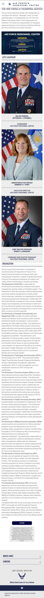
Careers (6, 561)
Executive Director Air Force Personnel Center (22, 192)
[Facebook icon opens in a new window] (22, 588)
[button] (3, 4)
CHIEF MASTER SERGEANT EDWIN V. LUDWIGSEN (22, 250)
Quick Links (8, 556)
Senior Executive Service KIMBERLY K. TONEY (22, 184)
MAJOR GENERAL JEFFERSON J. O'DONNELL (22, 117)
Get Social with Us (22, 571)
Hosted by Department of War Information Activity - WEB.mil (20, 594)
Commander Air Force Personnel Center (22, 125)
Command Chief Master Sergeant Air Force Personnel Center (22, 258)
